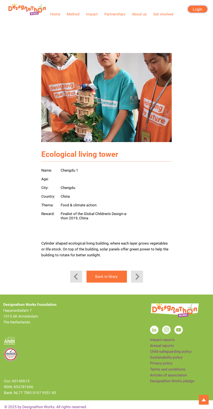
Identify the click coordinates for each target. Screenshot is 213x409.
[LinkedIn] (154, 330)
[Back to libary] (107, 277)
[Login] (197, 9)
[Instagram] (166, 330)
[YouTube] (178, 330)
